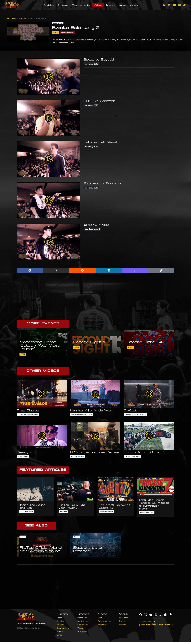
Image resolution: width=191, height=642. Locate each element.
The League (124, 617)
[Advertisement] (95, 295)
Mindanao (82, 631)
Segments (103, 624)
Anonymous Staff (26, 512)
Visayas (80, 628)
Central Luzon (83, 621)
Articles (49, 5)
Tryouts (122, 621)
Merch (110, 5)
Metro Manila (83, 617)
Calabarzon (82, 624)
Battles (24, 18)
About (134, 5)
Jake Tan (63, 512)
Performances (104, 621)
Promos (122, 624)
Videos (98, 5)
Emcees (63, 5)
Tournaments (81, 5)
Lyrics (122, 5)
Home (59, 617)
